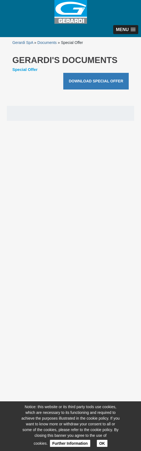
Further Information (70, 443)
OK (102, 443)
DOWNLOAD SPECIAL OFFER (96, 81)
